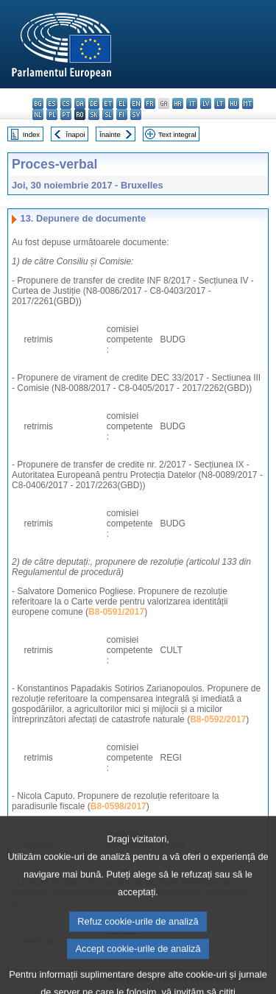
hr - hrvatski (177, 103)
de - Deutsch (93, 103)
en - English (135, 103)
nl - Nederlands (37, 114)
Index (31, 134)
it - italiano (191, 103)
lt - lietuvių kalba (219, 103)
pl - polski (51, 114)
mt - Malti (247, 103)
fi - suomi (121, 114)
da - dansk (79, 103)
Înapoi (75, 134)
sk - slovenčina (93, 114)
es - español (51, 103)
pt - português (65, 114)
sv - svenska (135, 114)
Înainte (110, 134)
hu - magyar (233, 103)
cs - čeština (65, 103)
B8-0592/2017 (218, 719)
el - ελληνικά (121, 103)
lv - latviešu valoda (205, 103)
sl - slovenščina (107, 114)
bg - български (37, 103)
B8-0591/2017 (116, 612)
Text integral (177, 134)
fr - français (149, 103)
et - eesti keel (107, 103)
